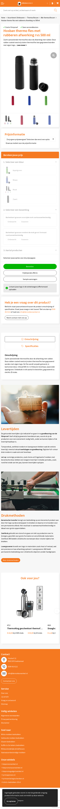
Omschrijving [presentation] (31, 339)
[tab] (30, 339)
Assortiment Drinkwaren (16, 18)
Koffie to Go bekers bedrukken (12, 745)
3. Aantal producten (12, 250)
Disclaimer (5, 723)
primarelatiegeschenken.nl (12, 778)
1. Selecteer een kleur (13, 162)
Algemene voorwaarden (10, 715)
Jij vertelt (5, 697)
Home (3, 18)
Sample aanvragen (30, 279)
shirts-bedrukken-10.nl (11, 782)
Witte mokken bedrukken (11, 734)
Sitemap (4, 704)
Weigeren (20, 800)
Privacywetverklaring (9, 719)
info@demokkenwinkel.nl (30, 312)
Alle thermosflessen (48, 18)
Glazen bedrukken (8, 741)
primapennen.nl (8, 775)
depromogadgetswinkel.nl (12, 771)
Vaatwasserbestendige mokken (13, 752)
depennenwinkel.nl (9, 764)
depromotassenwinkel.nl (11, 768)
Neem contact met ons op (17, 318)
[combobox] (30, 10)
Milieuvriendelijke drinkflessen (13, 749)
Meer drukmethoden (10, 560)
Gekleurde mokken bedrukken (12, 738)
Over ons (4, 693)
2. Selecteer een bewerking (16, 209)
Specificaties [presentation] (31, 346)
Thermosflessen (33, 18)
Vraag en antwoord (8, 700)
